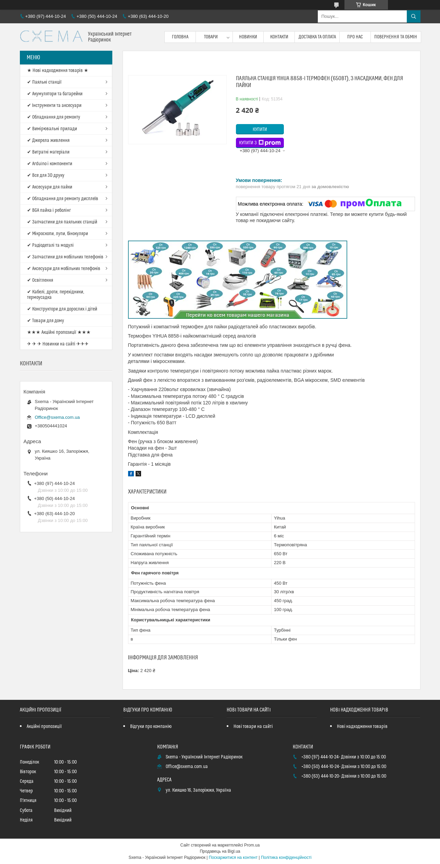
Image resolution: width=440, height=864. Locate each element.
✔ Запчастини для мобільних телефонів (65, 257)
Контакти (279, 37)
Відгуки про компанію (151, 726)
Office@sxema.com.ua (57, 417)
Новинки (248, 37)
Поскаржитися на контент (233, 857)
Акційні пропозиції (44, 726)
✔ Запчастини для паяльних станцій (62, 222)
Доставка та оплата (317, 37)
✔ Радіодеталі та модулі (50, 245)
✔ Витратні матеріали (48, 152)
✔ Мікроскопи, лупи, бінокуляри (57, 233)
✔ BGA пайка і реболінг (49, 210)
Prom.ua (252, 845)
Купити (260, 129)
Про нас (355, 37)
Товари (211, 37)
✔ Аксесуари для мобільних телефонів (63, 268)
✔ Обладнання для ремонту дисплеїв (63, 199)
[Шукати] (413, 16)
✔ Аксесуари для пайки (49, 187)
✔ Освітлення (40, 280)
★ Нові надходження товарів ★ (57, 70)
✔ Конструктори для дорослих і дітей (62, 309)
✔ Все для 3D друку (45, 175)
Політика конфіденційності (286, 857)
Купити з (260, 143)
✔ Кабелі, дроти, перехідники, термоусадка (55, 294)
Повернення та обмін (395, 37)
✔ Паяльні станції (44, 82)
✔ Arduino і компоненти (49, 164)
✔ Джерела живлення (48, 140)
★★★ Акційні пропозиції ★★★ (59, 332)
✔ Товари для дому (45, 321)
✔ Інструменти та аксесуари (54, 105)
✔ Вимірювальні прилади (52, 129)
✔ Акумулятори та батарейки (55, 94)
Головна (180, 37)
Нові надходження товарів (362, 726)
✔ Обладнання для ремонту (53, 117)
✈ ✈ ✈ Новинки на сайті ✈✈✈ (58, 344)
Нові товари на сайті (253, 726)
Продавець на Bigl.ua (220, 851)
